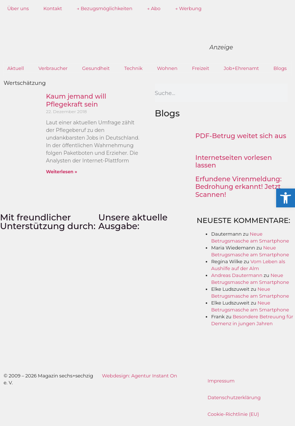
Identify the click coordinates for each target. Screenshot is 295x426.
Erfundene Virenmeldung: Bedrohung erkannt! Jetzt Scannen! (238, 187)
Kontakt (52, 8)
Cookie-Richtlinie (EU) (233, 414)
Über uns (18, 8)
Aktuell (15, 68)
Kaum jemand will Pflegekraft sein (76, 100)
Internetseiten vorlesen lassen (233, 162)
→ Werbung (188, 8)
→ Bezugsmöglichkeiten (104, 8)
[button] (285, 198)
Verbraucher (52, 68)
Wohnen (167, 68)
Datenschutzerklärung (234, 397)
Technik (133, 68)
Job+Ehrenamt (241, 68)
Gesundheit (96, 68)
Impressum (221, 381)
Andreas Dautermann (236, 275)
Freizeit (200, 68)
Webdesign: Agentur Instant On (139, 376)
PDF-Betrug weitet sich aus (240, 136)
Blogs (280, 68)
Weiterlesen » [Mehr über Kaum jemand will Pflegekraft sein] (61, 171)
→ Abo (154, 8)
